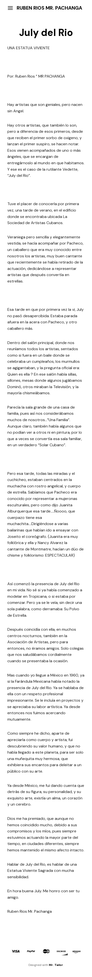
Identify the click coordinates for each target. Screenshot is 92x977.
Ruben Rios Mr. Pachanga (49, 7)
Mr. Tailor (56, 965)
